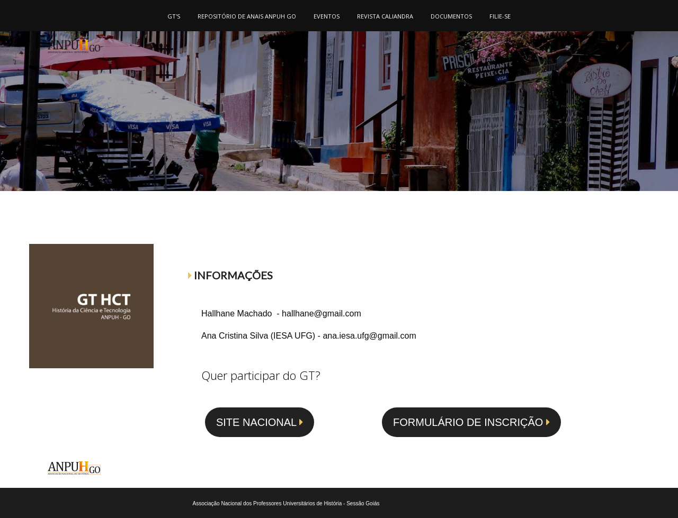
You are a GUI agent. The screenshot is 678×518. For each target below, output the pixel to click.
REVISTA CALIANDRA (385, 16)
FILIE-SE (500, 16)
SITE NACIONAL (259, 422)
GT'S (173, 16)
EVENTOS (327, 16)
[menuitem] (174, 15)
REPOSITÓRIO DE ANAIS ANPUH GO (247, 16)
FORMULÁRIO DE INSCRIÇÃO (471, 422)
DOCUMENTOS (451, 16)
